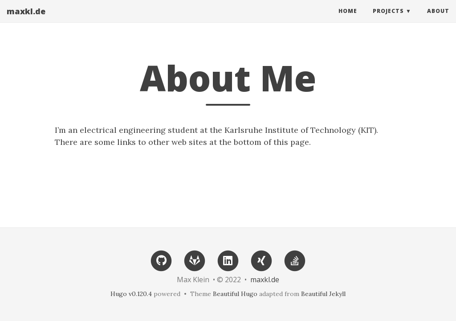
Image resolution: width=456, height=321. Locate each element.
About (438, 20)
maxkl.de (26, 20)
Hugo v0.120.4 (131, 294)
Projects (388, 20)
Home (347, 20)
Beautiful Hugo (235, 294)
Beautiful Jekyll (323, 294)
